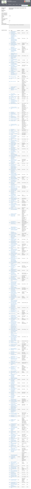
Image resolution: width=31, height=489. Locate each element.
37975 (9, 48)
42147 (9, 298)
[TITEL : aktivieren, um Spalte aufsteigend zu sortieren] (14, 30)
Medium (3, 20)
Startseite (3, 4)
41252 (9, 263)
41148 (9, 255)
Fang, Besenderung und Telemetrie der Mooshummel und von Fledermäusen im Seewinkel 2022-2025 (14, 365)
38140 (9, 110)
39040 (9, 197)
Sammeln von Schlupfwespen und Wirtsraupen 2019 (13, 111)
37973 (9, 38)
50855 (9, 390)
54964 (9, 447)
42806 (9, 310)
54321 (9, 441)
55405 (9, 469)
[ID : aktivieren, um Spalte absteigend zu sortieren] (10, 30)
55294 (9, 467)
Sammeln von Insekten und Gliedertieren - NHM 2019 (14, 106)
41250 (9, 259)
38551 (9, 175)
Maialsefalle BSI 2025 (13, 463)
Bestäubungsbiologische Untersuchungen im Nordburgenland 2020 (14, 239)
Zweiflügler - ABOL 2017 (14, 94)
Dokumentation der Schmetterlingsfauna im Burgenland (14, 150)
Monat (2, 22)
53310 (9, 425)
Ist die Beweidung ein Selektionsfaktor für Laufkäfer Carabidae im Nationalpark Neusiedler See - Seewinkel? (14, 289)
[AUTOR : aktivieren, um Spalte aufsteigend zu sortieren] (24, 30)
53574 (9, 429)
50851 (9, 376)
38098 (9, 95)
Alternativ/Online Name (4, 18)
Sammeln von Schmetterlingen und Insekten (13, 127)
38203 (9, 133)
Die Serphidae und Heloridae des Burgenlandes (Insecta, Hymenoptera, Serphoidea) (13, 390)
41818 (9, 270)
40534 (9, 247)
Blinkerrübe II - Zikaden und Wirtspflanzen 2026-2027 (14, 474)
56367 (9, 478)
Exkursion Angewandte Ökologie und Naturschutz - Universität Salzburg (14, 198)
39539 (9, 207)
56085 (9, 476)
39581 (9, 225)
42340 (9, 307)
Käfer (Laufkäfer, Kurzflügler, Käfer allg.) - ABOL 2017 (14, 92)
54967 (9, 458)
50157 (9, 341)
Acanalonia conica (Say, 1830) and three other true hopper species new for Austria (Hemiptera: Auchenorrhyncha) (14, 247)
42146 (9, 293)
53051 (9, 421)
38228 (9, 146)
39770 (9, 244)
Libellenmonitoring (13, 310)
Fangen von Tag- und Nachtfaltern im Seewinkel (13, 341)
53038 (9, 417)
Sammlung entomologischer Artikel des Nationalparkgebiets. (19, 26)
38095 (9, 92)
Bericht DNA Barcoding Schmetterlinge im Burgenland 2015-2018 (13, 163)
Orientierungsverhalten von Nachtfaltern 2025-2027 (13, 465)
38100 (9, 96)
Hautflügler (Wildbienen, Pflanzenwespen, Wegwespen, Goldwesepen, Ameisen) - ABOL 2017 (14, 87)
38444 (9, 153)
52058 (9, 411)
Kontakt (17, 4)
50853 (9, 383)
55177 (9, 463)
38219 (9, 138)
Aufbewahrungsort (4, 23)
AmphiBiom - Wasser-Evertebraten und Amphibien (13, 417)
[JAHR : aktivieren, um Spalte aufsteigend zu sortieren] (28, 30)
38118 (9, 101)
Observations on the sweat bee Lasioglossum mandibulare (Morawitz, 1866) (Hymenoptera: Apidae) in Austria (14, 433)
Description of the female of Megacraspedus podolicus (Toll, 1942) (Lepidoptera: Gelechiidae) (14, 313)
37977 (9, 54)
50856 (9, 394)
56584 (9, 480)
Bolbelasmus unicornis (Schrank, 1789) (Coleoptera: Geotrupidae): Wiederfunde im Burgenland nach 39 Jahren (13, 360)
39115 (9, 201)
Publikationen (9, 4)
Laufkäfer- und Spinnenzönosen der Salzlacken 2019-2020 (13, 114)
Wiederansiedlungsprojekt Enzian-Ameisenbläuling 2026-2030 (14, 481)
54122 (9, 437)
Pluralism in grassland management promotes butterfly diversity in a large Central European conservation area (13, 204)
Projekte (14, 4)
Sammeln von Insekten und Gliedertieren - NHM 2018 (14, 122)
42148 (9, 303)
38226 (9, 143)
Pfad (2, 17)
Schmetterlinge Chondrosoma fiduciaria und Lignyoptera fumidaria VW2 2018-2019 (14, 99)
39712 (9, 236)
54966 (9, 453)
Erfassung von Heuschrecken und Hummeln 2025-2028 (13, 470)
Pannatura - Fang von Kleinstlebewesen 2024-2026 (14, 439)
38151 (9, 116)
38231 (9, 149)
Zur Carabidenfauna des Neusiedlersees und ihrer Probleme (14, 59)
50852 (9, 380)
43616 (9, 334)
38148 (9, 114)
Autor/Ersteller (3, 19)
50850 (9, 372)
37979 (9, 59)
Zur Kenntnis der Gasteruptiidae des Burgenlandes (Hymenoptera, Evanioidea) (13, 394)
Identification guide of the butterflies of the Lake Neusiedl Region (14, 344)
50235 (9, 347)
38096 (9, 94)
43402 (9, 316)
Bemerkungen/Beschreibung (5, 24)
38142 (9, 112)
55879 (9, 473)
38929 (9, 190)
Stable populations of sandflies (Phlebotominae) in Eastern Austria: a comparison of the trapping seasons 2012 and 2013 (13, 225)
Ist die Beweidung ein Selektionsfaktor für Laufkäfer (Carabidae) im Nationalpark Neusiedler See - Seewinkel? (14, 44)
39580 (9, 220)
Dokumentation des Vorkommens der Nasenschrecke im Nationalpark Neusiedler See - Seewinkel (14, 146)
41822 (9, 274)
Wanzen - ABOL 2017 (13, 96)
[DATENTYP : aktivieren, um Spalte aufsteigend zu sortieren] (19, 30)
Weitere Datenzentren (22, 4)
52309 (9, 413)
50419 (9, 350)
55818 (9, 471)
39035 (9, 194)
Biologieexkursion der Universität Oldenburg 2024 (13, 444)
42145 (9, 288)
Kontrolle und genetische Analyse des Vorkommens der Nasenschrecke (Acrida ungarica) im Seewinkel (14, 242)
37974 (9, 43)
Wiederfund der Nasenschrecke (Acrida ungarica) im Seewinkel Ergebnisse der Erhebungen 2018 (13, 158)
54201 (9, 439)
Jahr (2, 21)
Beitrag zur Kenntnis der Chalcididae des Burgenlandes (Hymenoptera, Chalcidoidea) (14, 372)
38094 (9, 87)
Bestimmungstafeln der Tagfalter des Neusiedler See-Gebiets (14, 347)
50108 (9, 339)
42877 (9, 313)
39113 (9, 199)
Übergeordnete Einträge (3, 10)
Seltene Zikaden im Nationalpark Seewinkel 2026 (14, 483)
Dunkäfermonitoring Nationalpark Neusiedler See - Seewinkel (14, 317)
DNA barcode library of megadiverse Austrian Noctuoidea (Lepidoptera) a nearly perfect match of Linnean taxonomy (14, 172)
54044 (9, 435)
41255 (9, 267)
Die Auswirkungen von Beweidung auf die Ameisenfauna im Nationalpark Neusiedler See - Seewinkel (14, 33)
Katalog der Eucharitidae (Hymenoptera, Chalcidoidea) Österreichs (14, 414)
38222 (9, 141)
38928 (9, 185)
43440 (9, 320)
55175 (9, 461)
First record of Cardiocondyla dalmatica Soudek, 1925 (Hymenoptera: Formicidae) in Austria (14, 351)
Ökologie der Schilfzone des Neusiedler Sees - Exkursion (14, 442)
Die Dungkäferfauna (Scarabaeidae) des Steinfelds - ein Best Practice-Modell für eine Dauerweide (14, 195)
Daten (6, 4)
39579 (9, 213)
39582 (9, 231)
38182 (9, 122)
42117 (9, 284)
